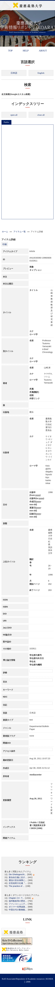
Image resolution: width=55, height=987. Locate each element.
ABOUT (43, 50)
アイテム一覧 (19, 231)
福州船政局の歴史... (18, 901)
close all (41, 115)
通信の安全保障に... (18, 880)
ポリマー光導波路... (18, 907)
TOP (10, 50)
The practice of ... (17, 886)
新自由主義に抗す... (18, 877)
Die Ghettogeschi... (17, 874)
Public (6, 122)
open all (13, 115)
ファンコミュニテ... (18, 904)
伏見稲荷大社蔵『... (18, 883)
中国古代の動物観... (18, 910)
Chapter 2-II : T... (16, 898)
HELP (26, 50)
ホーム (5, 231)
